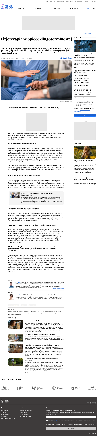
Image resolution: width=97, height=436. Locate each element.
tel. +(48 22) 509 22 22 (25, 416)
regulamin (83, 101)
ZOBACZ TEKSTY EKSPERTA (58, 288)
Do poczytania (55, 8)
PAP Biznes (52, 1)
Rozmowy (38, 8)
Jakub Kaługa (18, 282)
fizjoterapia (23, 305)
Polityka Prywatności (85, 110)
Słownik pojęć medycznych (8, 418)
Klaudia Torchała (19, 294)
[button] (93, 8)
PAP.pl (46, 1)
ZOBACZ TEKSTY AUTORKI (59, 301)
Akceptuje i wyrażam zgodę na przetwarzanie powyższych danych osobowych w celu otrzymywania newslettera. (85, 103)
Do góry (92, 433)
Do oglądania (74, 8)
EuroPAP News (93, 1)
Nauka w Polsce (78, 1)
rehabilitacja (32, 305)
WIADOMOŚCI (77, 144)
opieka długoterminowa (13, 305)
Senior (94, 33)
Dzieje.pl (86, 1)
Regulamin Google (78, 111)
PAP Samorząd (69, 1)
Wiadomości (21, 8)
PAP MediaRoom (60, 1)
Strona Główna (88, 33)
